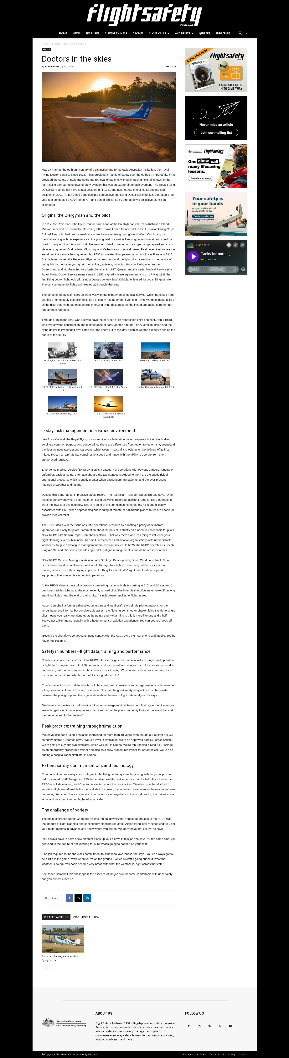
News (76, 33)
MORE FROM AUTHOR (86, 917)
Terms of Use (216, 1054)
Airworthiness (116, 33)
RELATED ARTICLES (56, 917)
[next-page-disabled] (50, 968)
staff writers (52, 66)
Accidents (184, 33)
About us (188, 1054)
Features (92, 33)
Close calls (159, 33)
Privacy (231, 1054)
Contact (243, 1054)
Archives (201, 1054)
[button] (241, 34)
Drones (137, 33)
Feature (56, 44)
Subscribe (223, 33)
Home (63, 33)
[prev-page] (44, 968)
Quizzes (204, 33)
